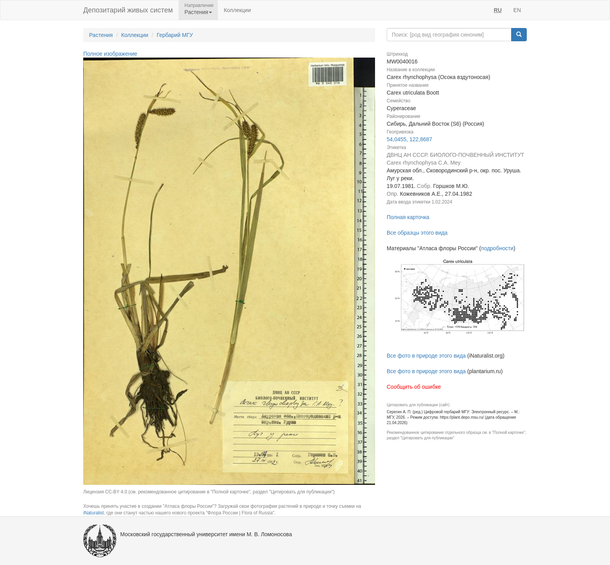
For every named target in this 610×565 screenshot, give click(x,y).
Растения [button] (198, 12)
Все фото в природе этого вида (426, 356)
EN (517, 10)
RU (497, 10)
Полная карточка (408, 217)
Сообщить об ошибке (414, 387)
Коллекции (237, 10)
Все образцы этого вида (417, 233)
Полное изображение (110, 54)
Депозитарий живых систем (128, 10)
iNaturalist (93, 513)
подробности (497, 248)
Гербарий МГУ (175, 35)
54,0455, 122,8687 (409, 139)
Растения (101, 35)
